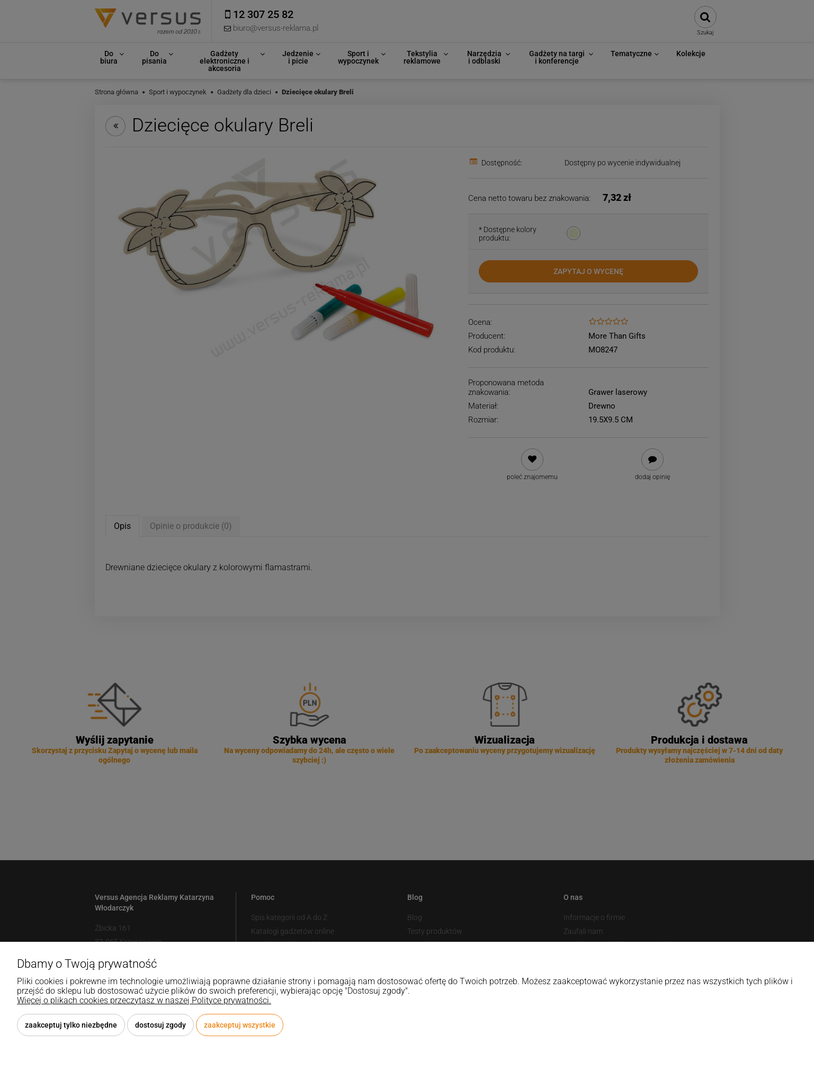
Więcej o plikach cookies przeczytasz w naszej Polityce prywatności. (144, 1000)
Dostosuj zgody (160, 1025)
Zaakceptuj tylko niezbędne (71, 1025)
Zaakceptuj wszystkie (239, 1025)
